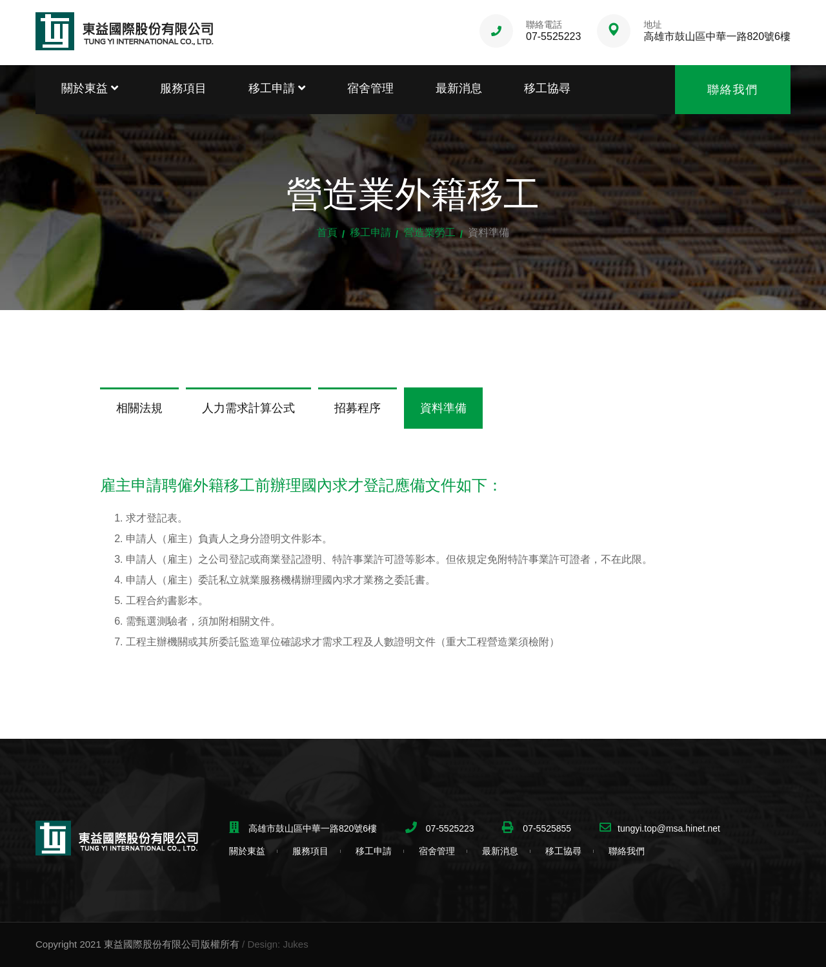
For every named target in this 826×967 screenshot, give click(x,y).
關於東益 (89, 88)
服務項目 (183, 88)
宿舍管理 (370, 88)
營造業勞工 (430, 232)
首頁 (327, 232)
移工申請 (276, 88)
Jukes (295, 944)
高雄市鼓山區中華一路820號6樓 (717, 36)
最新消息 (459, 88)
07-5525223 (553, 36)
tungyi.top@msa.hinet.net (669, 828)
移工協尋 (547, 88)
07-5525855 (545, 828)
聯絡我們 (732, 89)
